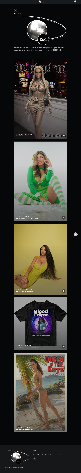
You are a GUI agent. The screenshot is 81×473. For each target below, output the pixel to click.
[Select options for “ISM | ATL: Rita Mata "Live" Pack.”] (64, 291)
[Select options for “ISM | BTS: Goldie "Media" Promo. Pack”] (64, 135)
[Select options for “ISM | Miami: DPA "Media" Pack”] (64, 429)
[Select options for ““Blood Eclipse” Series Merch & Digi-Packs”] (64, 346)
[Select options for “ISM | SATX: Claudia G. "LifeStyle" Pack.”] (64, 218)
